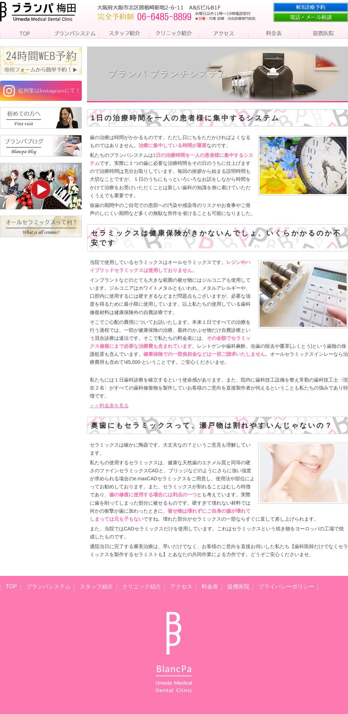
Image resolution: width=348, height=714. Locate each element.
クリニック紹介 (141, 586)
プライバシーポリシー (286, 586)
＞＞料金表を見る (109, 405)
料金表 (209, 586)
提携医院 (238, 586)
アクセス (181, 586)
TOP (11, 586)
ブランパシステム (48, 586)
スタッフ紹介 (96, 586)
